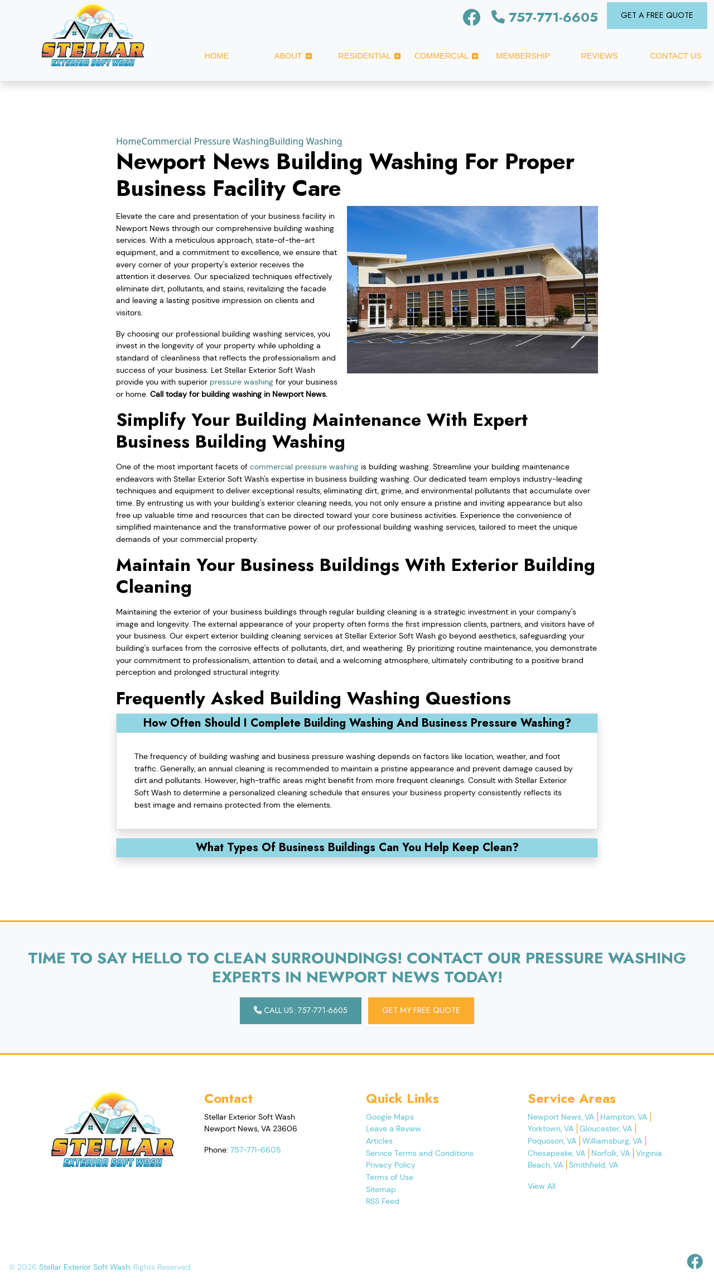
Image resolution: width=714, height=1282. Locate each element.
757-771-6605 (544, 17)
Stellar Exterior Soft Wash (84, 1267)
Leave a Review (393, 1128)
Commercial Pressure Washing (205, 141)
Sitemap (381, 1189)
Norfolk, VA (610, 1153)
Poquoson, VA (552, 1141)
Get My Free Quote (421, 1010)
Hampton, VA (623, 1117)
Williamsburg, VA (612, 1141)
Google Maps (390, 1117)
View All (542, 1186)
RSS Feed (382, 1201)
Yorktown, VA (550, 1128)
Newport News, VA (561, 1117)
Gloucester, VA (606, 1128)
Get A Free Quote (657, 15)
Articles (379, 1141)
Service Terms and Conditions (420, 1153)
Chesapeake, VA (556, 1153)
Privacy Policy (391, 1165)
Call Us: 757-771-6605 (301, 1010)
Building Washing (305, 141)
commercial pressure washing (304, 467)
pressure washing (241, 382)
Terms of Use (389, 1177)
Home (129, 141)
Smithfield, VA (593, 1165)
